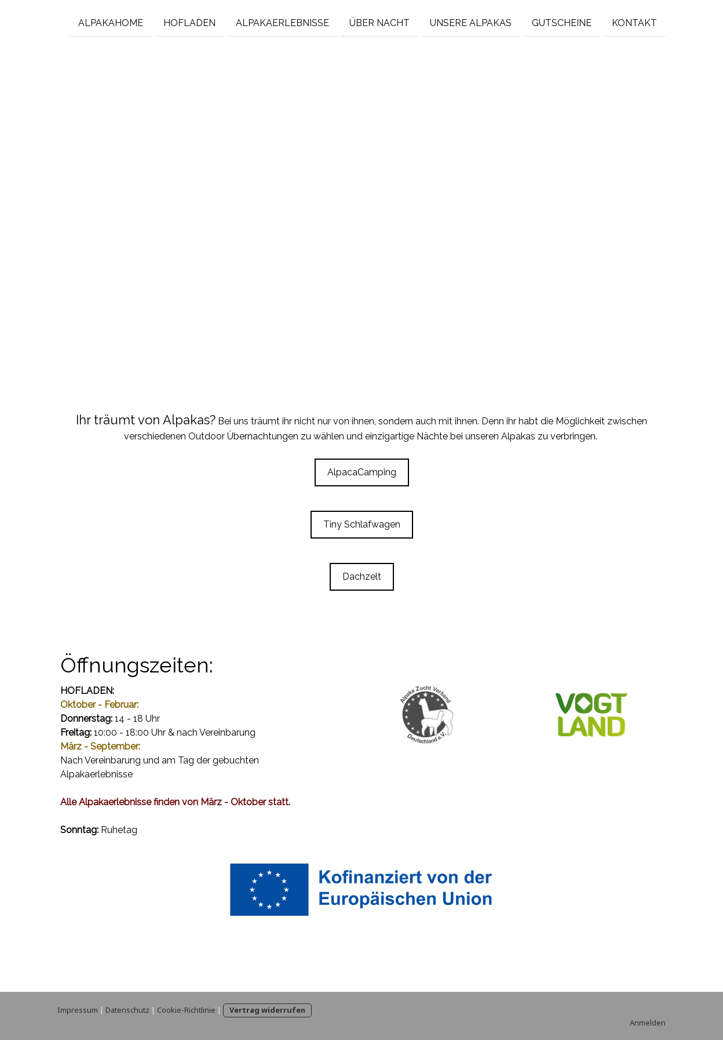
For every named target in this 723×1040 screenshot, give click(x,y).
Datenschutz (127, 1010)
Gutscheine (561, 22)
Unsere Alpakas (471, 22)
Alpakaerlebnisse (282, 22)
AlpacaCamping (361, 472)
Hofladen (189, 22)
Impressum (77, 1010)
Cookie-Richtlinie (186, 1010)
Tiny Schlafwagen (361, 524)
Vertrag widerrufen (267, 1010)
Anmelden (648, 1022)
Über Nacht (379, 22)
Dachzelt (361, 576)
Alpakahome (110, 22)
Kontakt (634, 22)
